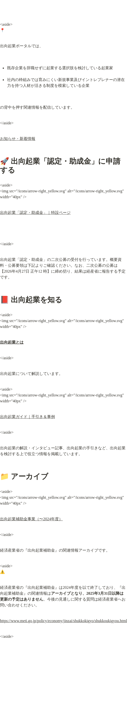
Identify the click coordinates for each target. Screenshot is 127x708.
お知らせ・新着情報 (17, 139)
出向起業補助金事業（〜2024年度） (31, 519)
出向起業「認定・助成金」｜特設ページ (35, 212)
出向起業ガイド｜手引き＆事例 (27, 417)
